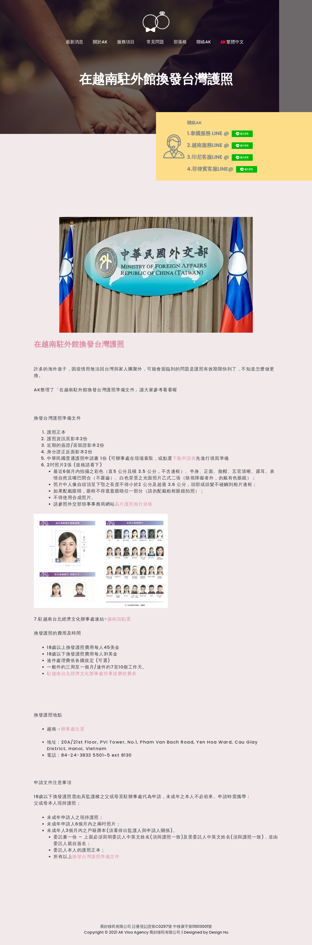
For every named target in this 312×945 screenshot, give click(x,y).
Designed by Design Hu (206, 932)
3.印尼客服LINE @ (225, 156)
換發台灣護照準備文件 (95, 856)
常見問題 (155, 42)
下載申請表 (184, 458)
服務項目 (127, 42)
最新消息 (74, 42)
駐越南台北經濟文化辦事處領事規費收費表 (92, 673)
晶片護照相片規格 (134, 504)
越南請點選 (119, 619)
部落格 (180, 42)
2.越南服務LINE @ (224, 144)
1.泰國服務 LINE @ (224, 133)
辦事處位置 (73, 729)
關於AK (100, 42)
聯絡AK (203, 42)
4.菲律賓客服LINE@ (227, 168)
